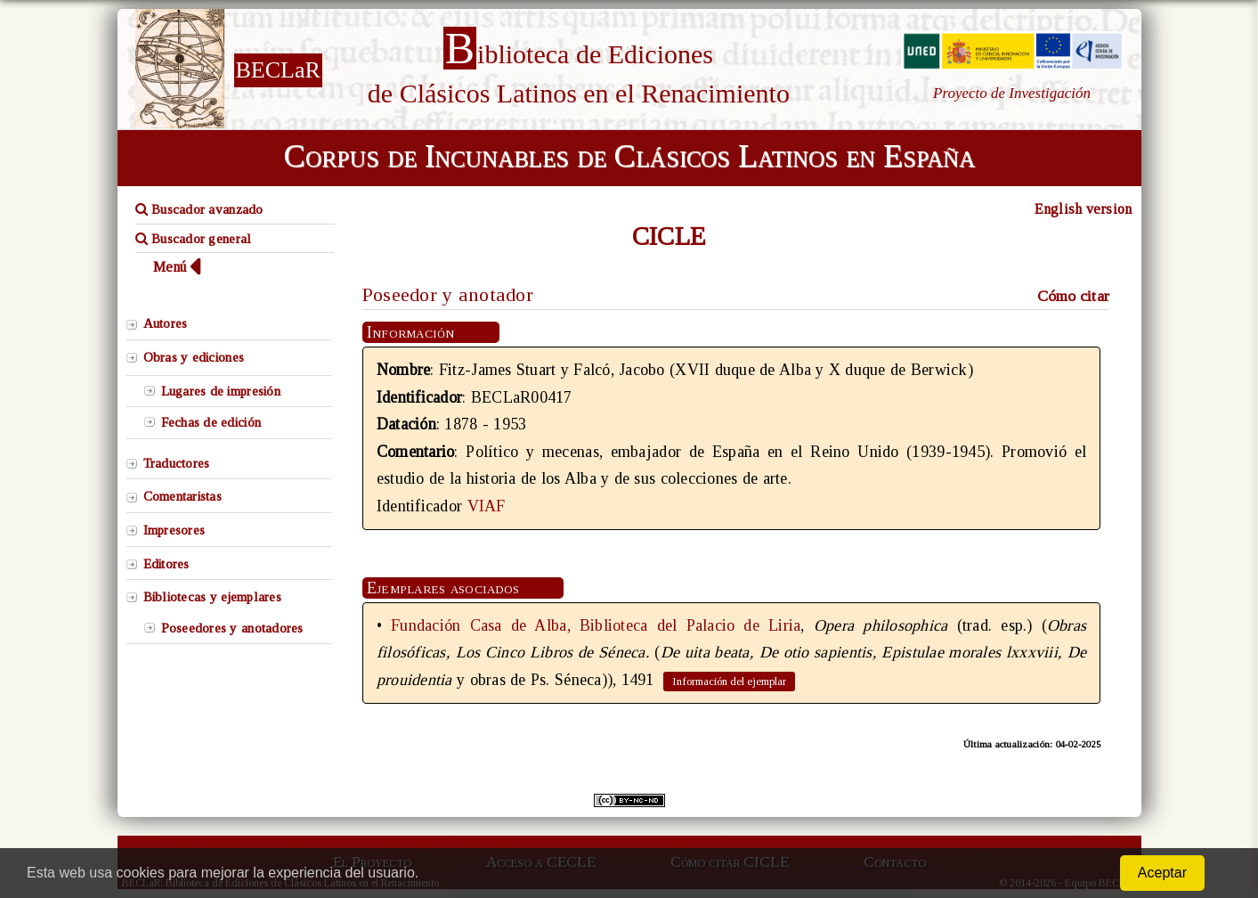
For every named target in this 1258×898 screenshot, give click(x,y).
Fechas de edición (211, 422)
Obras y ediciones (194, 357)
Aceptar (1162, 872)
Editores (166, 564)
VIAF (486, 506)
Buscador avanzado (199, 209)
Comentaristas (182, 496)
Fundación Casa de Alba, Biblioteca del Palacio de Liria (595, 625)
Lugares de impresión (220, 391)
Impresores (174, 530)
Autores (165, 323)
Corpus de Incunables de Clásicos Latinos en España (629, 156)
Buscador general (193, 239)
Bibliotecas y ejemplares (212, 597)
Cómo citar (1073, 296)
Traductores (176, 463)
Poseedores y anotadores (232, 628)
